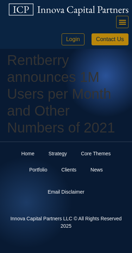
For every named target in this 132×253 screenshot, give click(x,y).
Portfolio (38, 170)
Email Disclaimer (66, 192)
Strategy (58, 153)
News (96, 170)
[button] (122, 22)
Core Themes (96, 153)
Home (27, 153)
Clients (68, 170)
